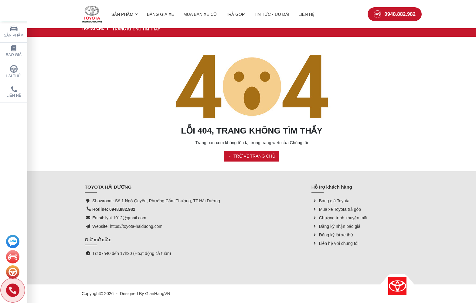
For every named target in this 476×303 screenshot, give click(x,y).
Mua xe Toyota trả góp (336, 209)
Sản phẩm (14, 30)
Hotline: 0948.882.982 (113, 209)
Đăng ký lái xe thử (332, 234)
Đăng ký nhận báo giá (335, 226)
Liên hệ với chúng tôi (335, 243)
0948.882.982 (395, 10)
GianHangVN (157, 293)
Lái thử (13, 71)
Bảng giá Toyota (330, 200)
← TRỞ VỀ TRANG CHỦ (251, 156)
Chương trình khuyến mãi (339, 217)
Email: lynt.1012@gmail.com (119, 217)
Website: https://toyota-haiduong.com (127, 226)
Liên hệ (13, 92)
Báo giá (14, 51)
